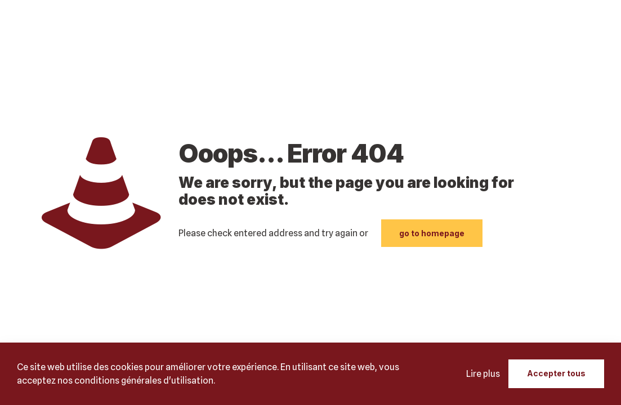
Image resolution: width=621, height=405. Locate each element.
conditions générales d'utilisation (143, 380)
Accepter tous (556, 373)
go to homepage (431, 233)
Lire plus (483, 373)
